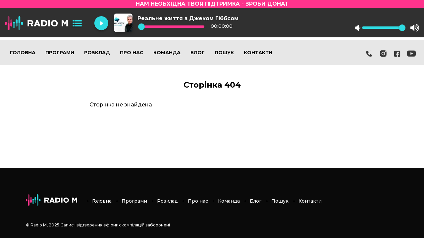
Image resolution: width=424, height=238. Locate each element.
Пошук (224, 53)
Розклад (97, 53)
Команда (167, 53)
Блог (197, 53)
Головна (22, 53)
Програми (59, 53)
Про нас (131, 53)
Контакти (258, 53)
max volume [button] (414, 27)
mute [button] (357, 27)
